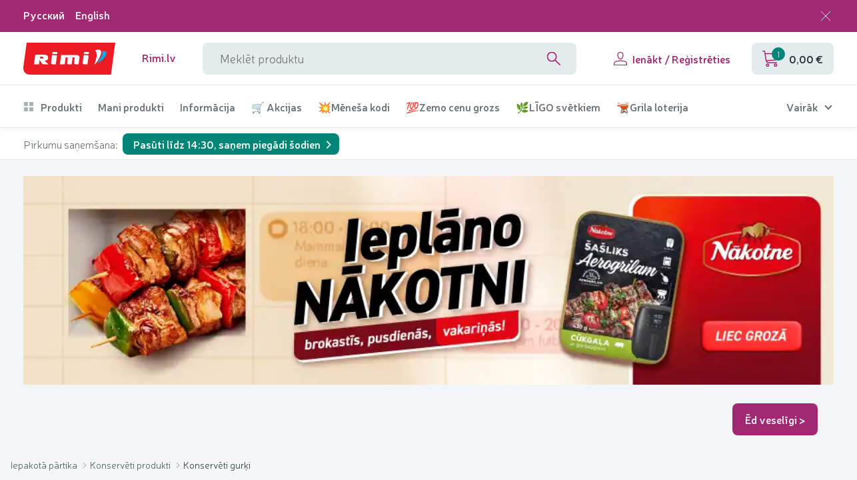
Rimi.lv (159, 58)
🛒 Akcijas (276, 107)
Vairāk (802, 107)
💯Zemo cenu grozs (453, 107)
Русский (44, 15)
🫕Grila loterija (652, 107)
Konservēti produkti (131, 465)
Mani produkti (131, 107)
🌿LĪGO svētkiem (558, 107)
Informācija (207, 107)
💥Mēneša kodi (354, 107)
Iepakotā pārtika (45, 465)
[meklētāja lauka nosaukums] (389, 59)
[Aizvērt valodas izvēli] (826, 16)
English (92, 15)
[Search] (554, 59)
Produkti (52, 107)
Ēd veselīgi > (775, 419)
